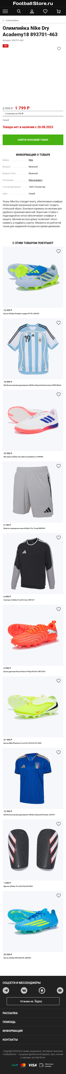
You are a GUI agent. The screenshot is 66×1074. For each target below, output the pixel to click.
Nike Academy (35, 180)
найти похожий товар (33, 139)
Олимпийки (10, 20)
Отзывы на (35, 1001)
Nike (31, 160)
